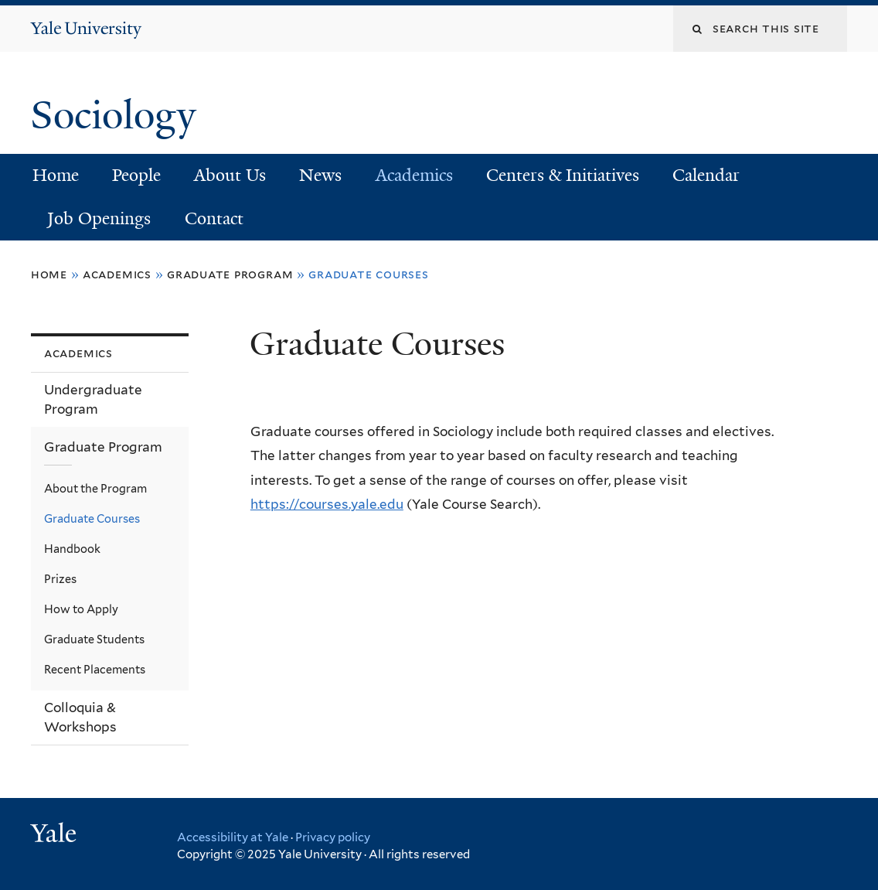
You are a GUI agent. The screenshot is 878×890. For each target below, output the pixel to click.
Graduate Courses (92, 518)
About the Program (95, 488)
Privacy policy (332, 837)
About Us (230, 175)
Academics (414, 175)
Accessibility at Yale (232, 837)
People (136, 175)
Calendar (706, 175)
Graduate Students (94, 639)
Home (55, 175)
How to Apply (81, 608)
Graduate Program (230, 274)
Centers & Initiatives (562, 175)
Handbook (72, 548)
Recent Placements (94, 669)
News (320, 175)
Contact (214, 218)
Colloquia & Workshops (80, 717)
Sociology (118, 115)
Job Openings (99, 218)
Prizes (60, 578)
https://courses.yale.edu (326, 504)
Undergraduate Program (93, 399)
